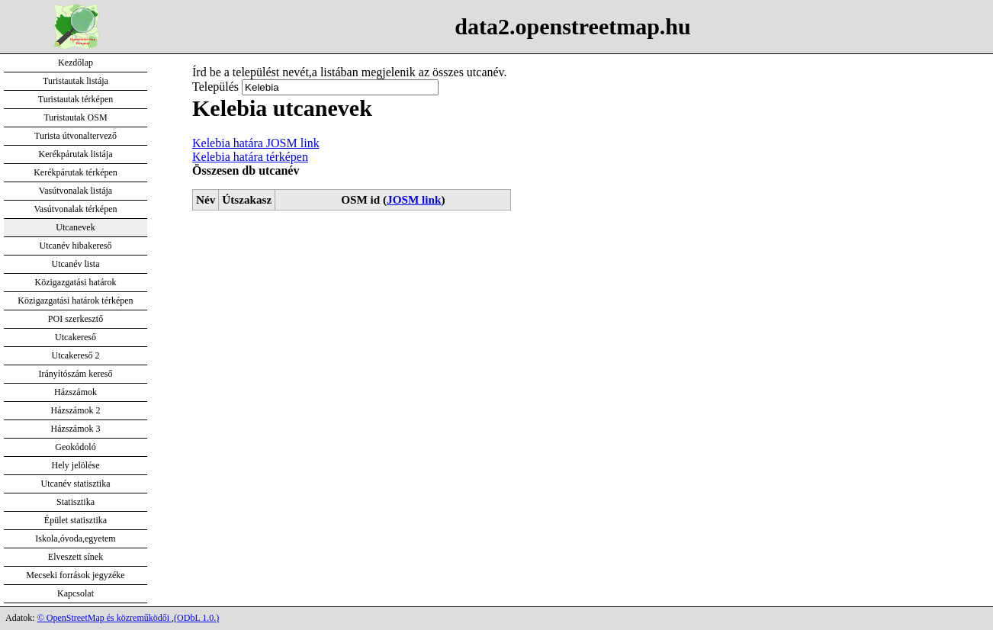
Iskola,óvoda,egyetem (75, 538)
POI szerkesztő (75, 318)
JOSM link (414, 199)
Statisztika (75, 502)
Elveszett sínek (75, 556)
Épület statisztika (75, 520)
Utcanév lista (76, 264)
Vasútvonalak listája (75, 190)
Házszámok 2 (76, 410)
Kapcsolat (75, 593)
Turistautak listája (75, 81)
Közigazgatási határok (76, 282)
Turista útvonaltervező (75, 135)
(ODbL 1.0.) (196, 617)
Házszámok (75, 392)
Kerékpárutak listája (76, 154)
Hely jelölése (76, 465)
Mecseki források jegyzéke (75, 575)
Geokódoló (75, 447)
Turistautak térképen (76, 99)
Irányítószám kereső (76, 373)
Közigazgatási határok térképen (75, 300)
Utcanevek (75, 227)
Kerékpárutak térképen (75, 172)
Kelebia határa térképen (250, 156)
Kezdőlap (75, 62)
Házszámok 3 (76, 428)
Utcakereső (75, 337)
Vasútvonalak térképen (75, 209)
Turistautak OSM (75, 117)
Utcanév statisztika (76, 483)
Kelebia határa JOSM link (256, 143)
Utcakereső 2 (76, 355)
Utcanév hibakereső (76, 245)
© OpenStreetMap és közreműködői (104, 617)
